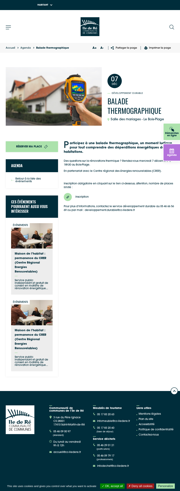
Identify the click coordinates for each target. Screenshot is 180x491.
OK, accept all (112, 486)
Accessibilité (147, 424)
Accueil (10, 48)
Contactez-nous (149, 435)
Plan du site (146, 419)
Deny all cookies (140, 486)
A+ (94, 48)
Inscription (76, 197)
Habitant (44, 5)
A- (102, 48)
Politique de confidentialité (156, 429)
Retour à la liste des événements (26, 180)
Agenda (25, 48)
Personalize (165, 486)
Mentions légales (150, 414)
